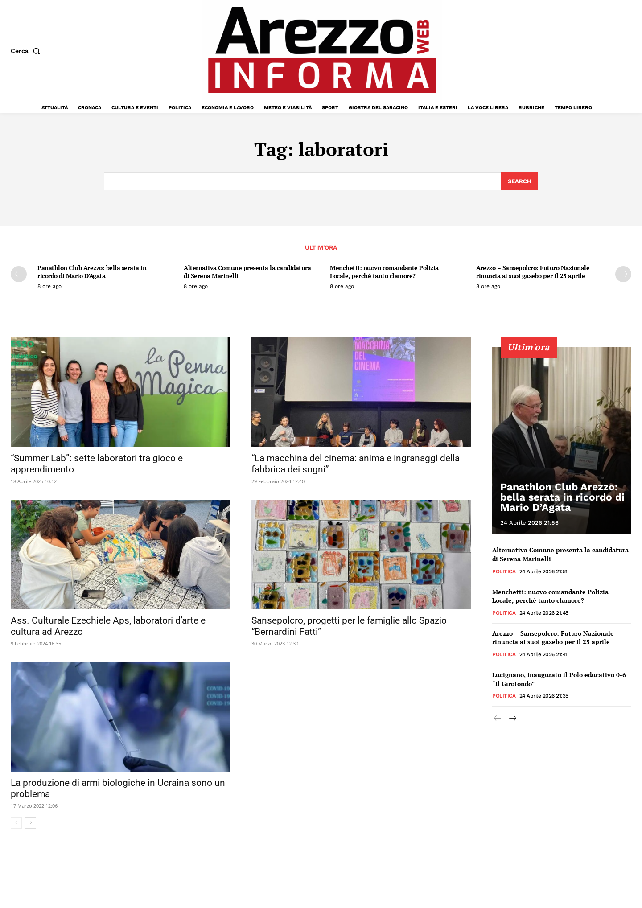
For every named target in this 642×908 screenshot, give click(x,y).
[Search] (519, 181)
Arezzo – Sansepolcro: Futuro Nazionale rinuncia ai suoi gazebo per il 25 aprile (532, 271)
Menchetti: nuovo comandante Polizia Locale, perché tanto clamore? (384, 271)
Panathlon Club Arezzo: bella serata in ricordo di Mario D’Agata (91, 271)
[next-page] (623, 274)
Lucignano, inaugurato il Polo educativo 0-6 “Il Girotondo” (559, 678)
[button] (27, 50)
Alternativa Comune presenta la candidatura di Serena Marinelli (247, 271)
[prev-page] (19, 274)
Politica (503, 571)
